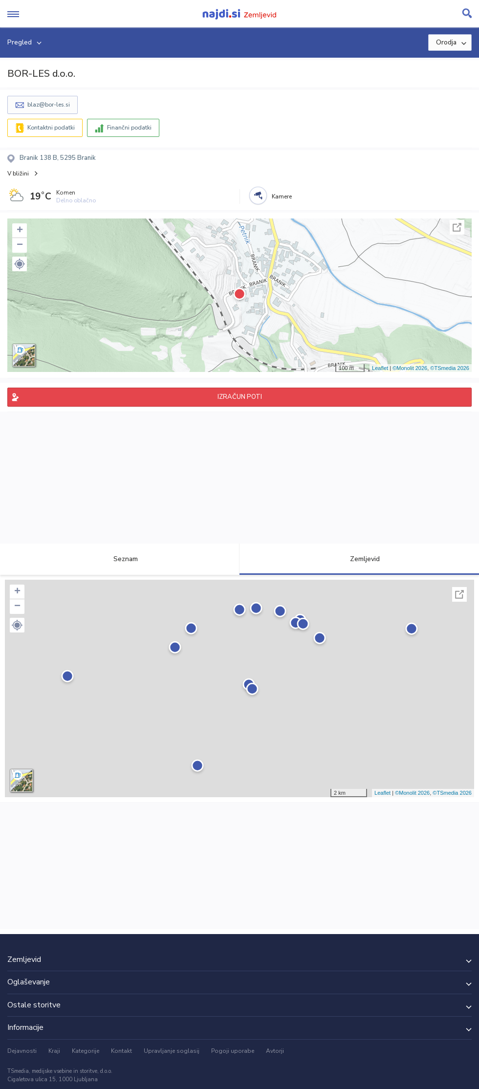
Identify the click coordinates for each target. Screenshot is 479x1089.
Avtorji (275, 1051)
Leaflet (380, 368)
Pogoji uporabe (232, 1051)
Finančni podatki (129, 127)
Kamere (282, 196)
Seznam (120, 559)
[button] (19, 264)
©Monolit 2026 (409, 368)
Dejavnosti (22, 1051)
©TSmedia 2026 (449, 368)
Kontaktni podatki (51, 127)
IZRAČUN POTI (240, 396)
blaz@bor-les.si (48, 105)
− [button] (20, 245)
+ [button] (20, 230)
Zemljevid (359, 559)
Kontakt (121, 1051)
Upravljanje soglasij (171, 1051)
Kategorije (85, 1051)
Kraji (54, 1051)
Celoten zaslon (457, 227)
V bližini (18, 173)
